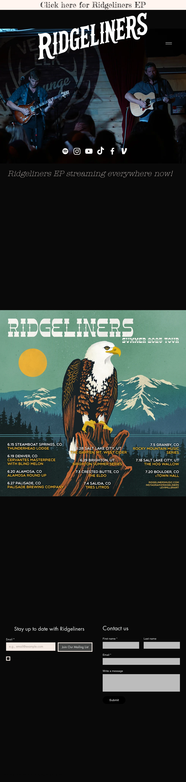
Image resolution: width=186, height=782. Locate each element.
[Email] (29, 646)
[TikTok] (100, 151)
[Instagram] (77, 151)
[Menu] (168, 43)
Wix (60, 774)
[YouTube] (88, 151)
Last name (150, 638)
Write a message (113, 670)
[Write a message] (141, 683)
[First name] (120, 645)
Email (10, 639)
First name (110, 638)
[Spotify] (65, 151)
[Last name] (161, 645)
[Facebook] (112, 151)
